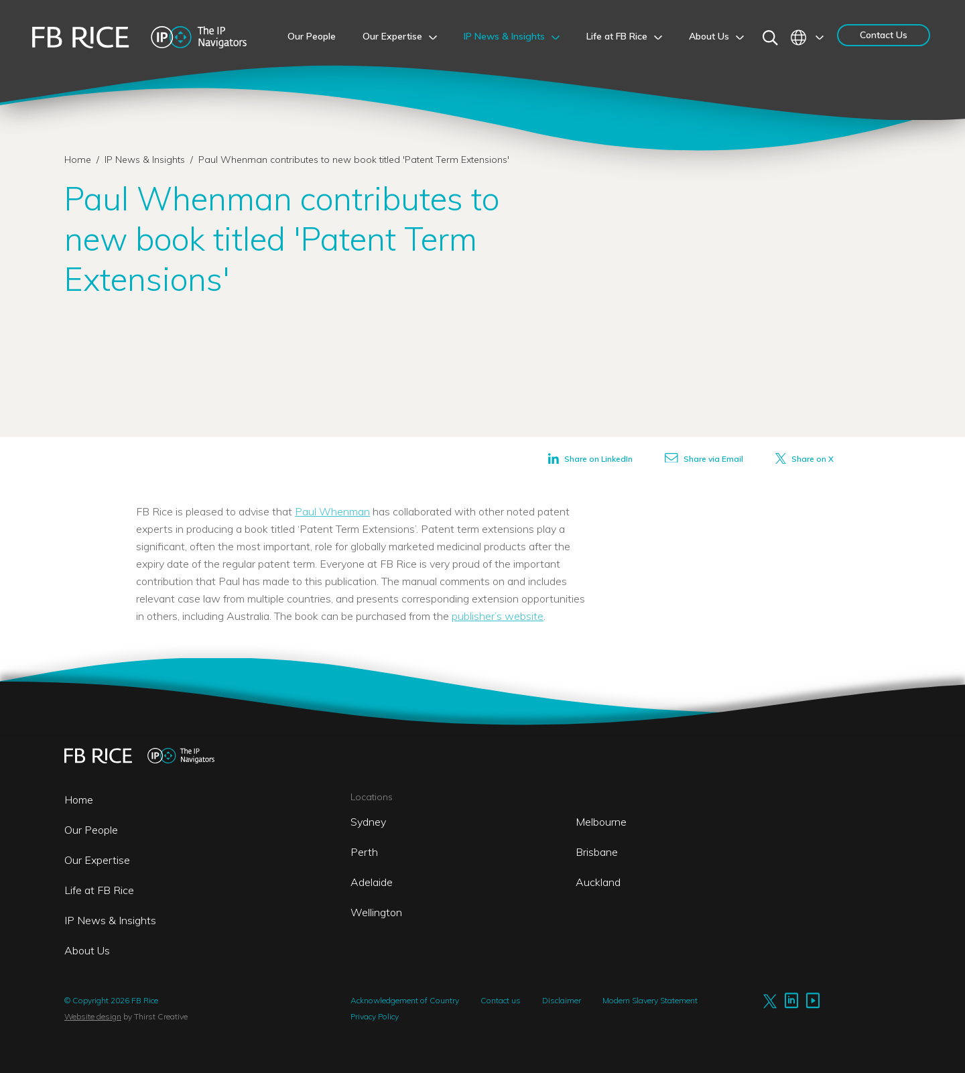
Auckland (598, 882)
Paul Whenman (332, 511)
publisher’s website (497, 616)
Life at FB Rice (99, 890)
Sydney (368, 821)
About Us (87, 950)
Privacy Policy (374, 1016)
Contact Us (883, 35)
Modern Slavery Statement (650, 1000)
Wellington (376, 912)
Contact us (500, 1000)
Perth (364, 852)
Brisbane (597, 852)
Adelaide (371, 882)
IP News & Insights (146, 159)
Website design (92, 1016)
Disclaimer (561, 1000)
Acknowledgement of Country (404, 1000)
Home (77, 159)
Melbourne (601, 821)
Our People (91, 829)
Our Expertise (97, 860)
